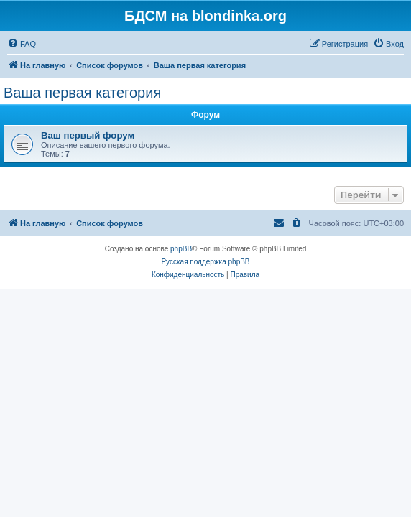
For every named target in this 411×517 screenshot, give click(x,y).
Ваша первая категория (82, 93)
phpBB (181, 249)
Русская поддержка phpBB (205, 262)
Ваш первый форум (87, 135)
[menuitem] (21, 43)
